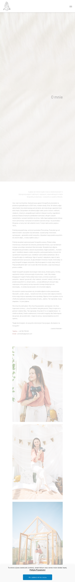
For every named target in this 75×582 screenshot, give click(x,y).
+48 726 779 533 (23, 332)
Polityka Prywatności (37, 570)
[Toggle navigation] (71, 6)
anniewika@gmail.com (24, 335)
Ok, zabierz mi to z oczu (38, 577)
